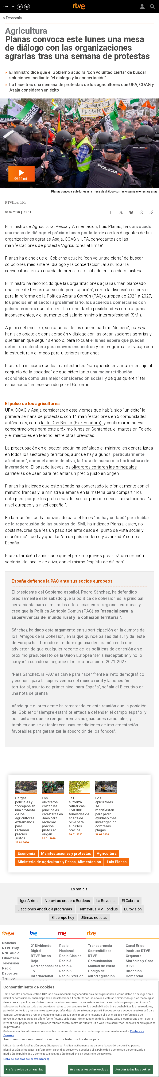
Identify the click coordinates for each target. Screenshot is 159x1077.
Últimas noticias (94, 917)
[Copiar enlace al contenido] (151, 211)
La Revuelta (106, 900)
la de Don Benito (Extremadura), (72, 422)
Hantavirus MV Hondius (98, 909)
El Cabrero (130, 900)
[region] (79, 1028)
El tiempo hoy (63, 917)
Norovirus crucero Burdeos (67, 900)
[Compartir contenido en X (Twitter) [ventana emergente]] (121, 211)
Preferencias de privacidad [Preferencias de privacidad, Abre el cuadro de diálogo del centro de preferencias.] (24, 1069)
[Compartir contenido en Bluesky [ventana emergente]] (131, 211)
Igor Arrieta (29, 900)
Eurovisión (133, 909)
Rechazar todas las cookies (89, 1069)
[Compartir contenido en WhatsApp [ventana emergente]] (141, 211)
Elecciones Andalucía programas (45, 909)
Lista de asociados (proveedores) (26, 1059)
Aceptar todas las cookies (133, 1069)
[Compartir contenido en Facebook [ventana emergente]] (111, 211)
